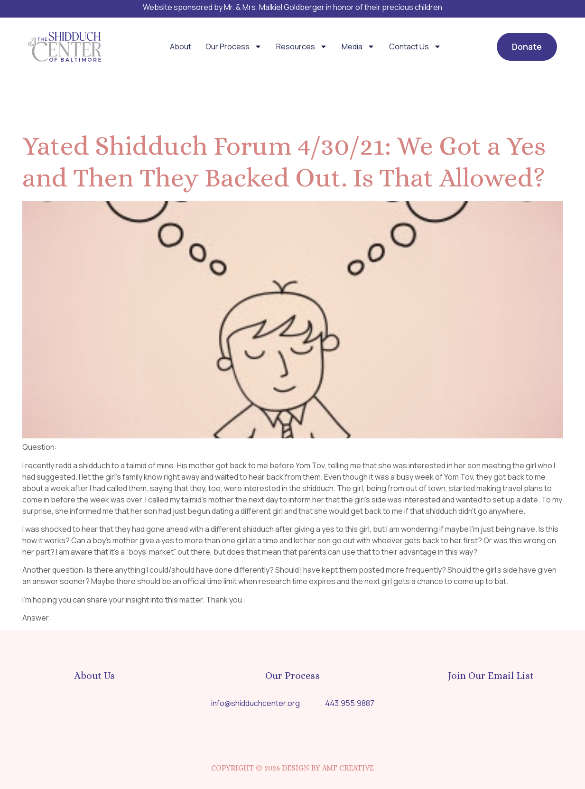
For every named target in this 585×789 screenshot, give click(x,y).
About (180, 46)
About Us (94, 675)
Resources (301, 46)
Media (358, 46)
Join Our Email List (491, 675)
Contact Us (415, 46)
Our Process (233, 46)
